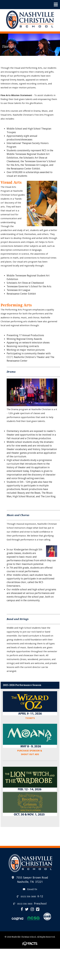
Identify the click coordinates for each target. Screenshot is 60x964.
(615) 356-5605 (22, 903)
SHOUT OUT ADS (30, 754)
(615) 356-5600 (26, 896)
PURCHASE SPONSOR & (30, 750)
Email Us (30, 889)
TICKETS (30, 718)
